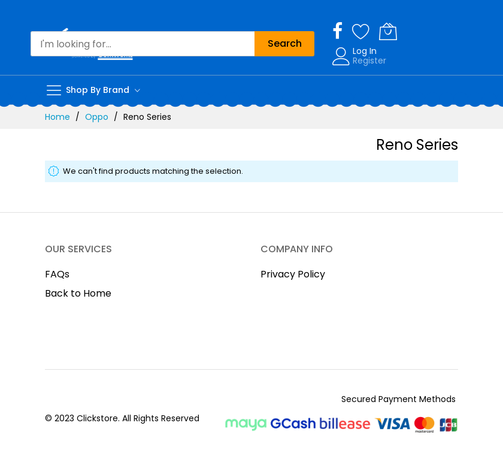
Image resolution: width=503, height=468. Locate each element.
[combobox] (142, 43)
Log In (365, 51)
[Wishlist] (361, 31)
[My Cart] (388, 31)
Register (369, 61)
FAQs (57, 274)
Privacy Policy (292, 274)
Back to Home (78, 293)
